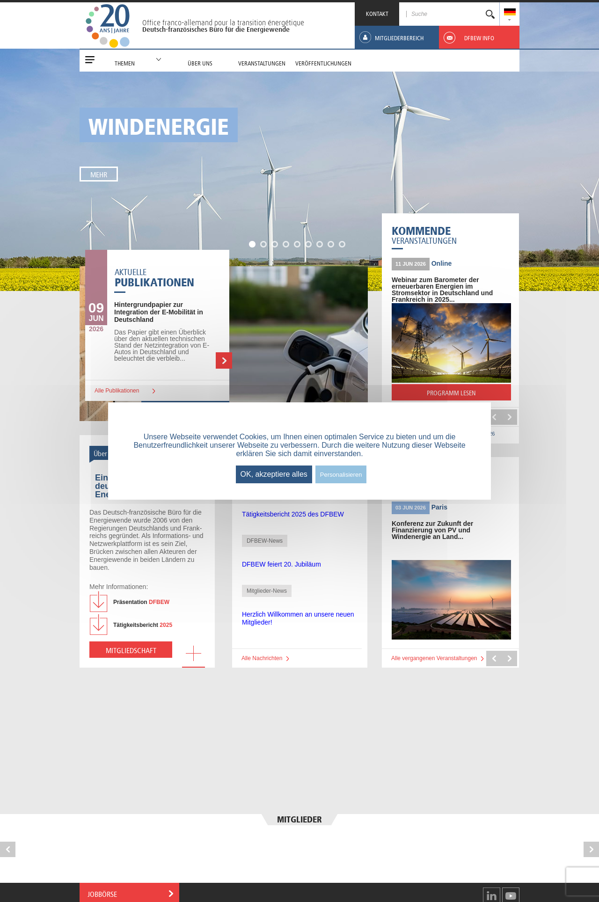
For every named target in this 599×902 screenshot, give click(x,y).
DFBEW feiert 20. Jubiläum (281, 564)
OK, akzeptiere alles (274, 474)
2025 (142, 625)
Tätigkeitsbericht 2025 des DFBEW (293, 514)
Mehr (98, 174)
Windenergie (158, 124)
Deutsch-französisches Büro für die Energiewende (216, 29)
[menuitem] (510, 13)
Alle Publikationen (117, 390)
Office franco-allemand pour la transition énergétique (223, 22)
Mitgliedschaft (131, 649)
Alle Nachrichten (261, 658)
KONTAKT (377, 13)
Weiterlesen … (224, 360)
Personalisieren (341, 474)
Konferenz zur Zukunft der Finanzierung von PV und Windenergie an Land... (432, 530)
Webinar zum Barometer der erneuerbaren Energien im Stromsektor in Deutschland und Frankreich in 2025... (442, 289)
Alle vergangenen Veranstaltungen (434, 658)
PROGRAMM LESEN (469, 394)
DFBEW (141, 602)
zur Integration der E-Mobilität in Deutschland (158, 312)
